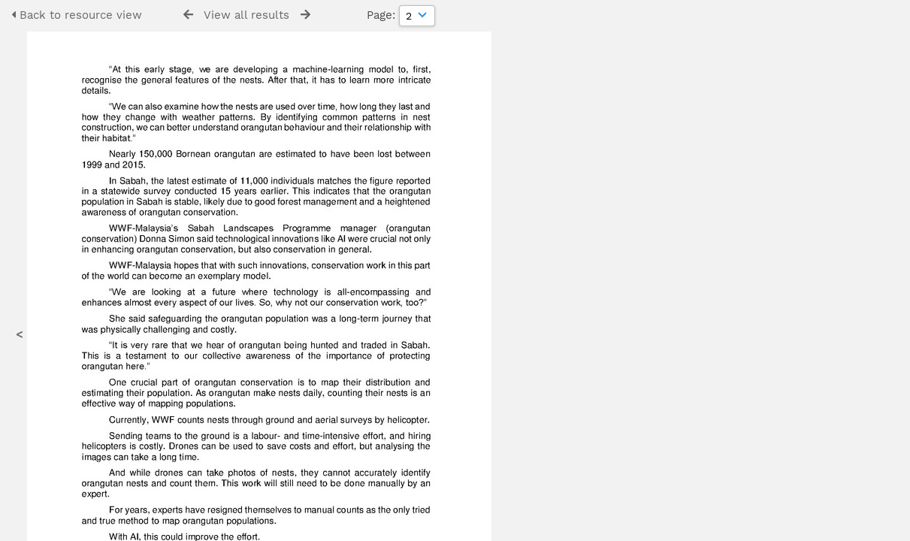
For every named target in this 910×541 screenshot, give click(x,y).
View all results (246, 15)
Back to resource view (76, 15)
